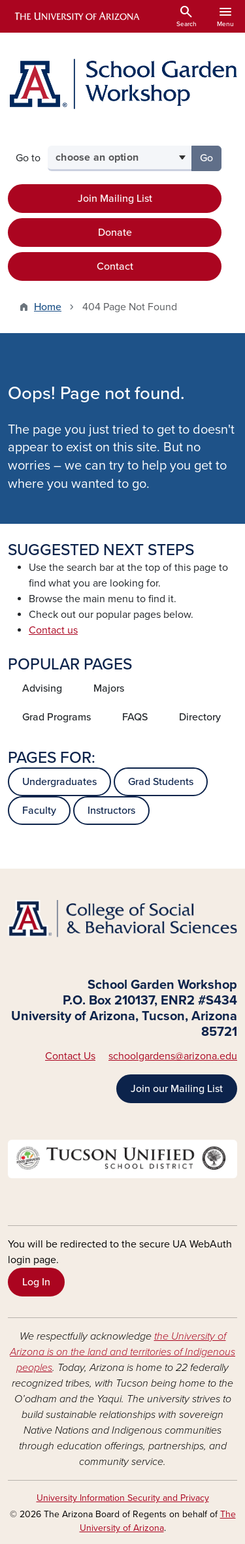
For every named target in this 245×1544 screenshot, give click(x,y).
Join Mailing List (115, 198)
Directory (200, 717)
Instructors (111, 810)
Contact (115, 266)
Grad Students (160, 781)
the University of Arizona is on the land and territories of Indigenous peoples (122, 1352)
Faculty (39, 810)
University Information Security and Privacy (123, 1498)
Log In (36, 1282)
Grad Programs (56, 717)
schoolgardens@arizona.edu (172, 1056)
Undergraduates (59, 781)
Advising (42, 688)
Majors (108, 688)
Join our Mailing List (177, 1088)
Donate (115, 232)
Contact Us (70, 1056)
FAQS (135, 717)
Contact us (53, 630)
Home (47, 307)
